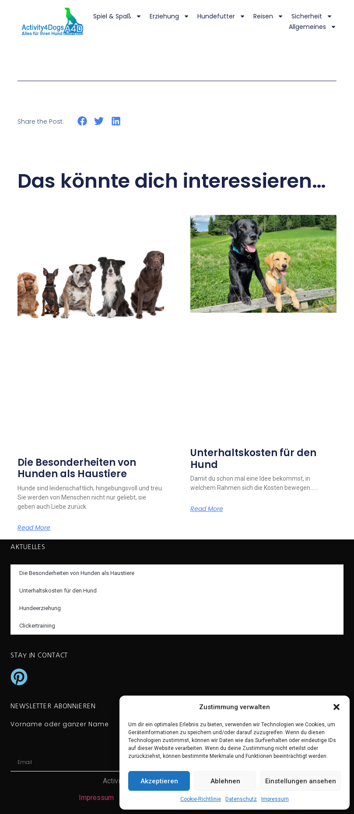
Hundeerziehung (40, 608)
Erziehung (169, 16)
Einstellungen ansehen (300, 781)
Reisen (268, 16)
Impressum (275, 799)
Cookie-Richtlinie (200, 799)
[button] (336, 707)
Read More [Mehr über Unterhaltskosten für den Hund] (206, 509)
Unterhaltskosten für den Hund (253, 458)
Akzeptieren (159, 781)
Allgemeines (312, 26)
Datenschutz (241, 799)
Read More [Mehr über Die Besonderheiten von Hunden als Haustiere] (34, 528)
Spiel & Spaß (117, 16)
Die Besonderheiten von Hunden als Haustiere (77, 468)
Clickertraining (37, 625)
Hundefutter (221, 16)
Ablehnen (225, 781)
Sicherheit (312, 16)
